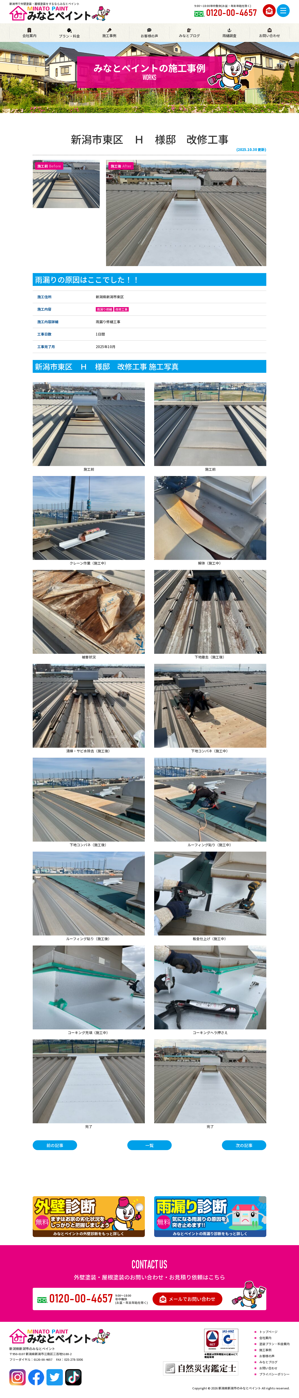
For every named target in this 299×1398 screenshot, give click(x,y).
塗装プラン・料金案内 (274, 1344)
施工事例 (109, 33)
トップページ (268, 1331)
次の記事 (244, 1145)
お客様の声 (149, 33)
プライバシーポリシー (274, 1374)
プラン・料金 (69, 33)
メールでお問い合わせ (187, 1299)
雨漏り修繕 (104, 309)
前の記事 (54, 1145)
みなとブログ (189, 33)
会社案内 (29, 33)
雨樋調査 (229, 33)
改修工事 (121, 309)
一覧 (149, 1145)
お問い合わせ (269, 33)
